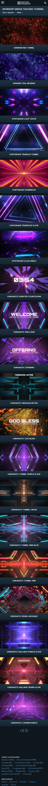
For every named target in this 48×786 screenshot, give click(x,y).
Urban (25, 774)
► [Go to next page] (26, 731)
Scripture (32, 771)
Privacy (32, 782)
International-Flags (24, 765)
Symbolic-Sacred (9, 774)
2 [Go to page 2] (22, 731)
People (19, 771)
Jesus (4, 768)
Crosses (36, 763)
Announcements (24, 760)
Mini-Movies (33, 768)
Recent (12, 13)
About (4, 782)
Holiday (5, 765)
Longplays (17, 768)
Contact (23, 782)
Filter (20, 13)
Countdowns (20, 763)
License (5, 785)
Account (13, 782)
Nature (5, 771)
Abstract (5, 760)
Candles (5, 763)
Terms (13, 785)
